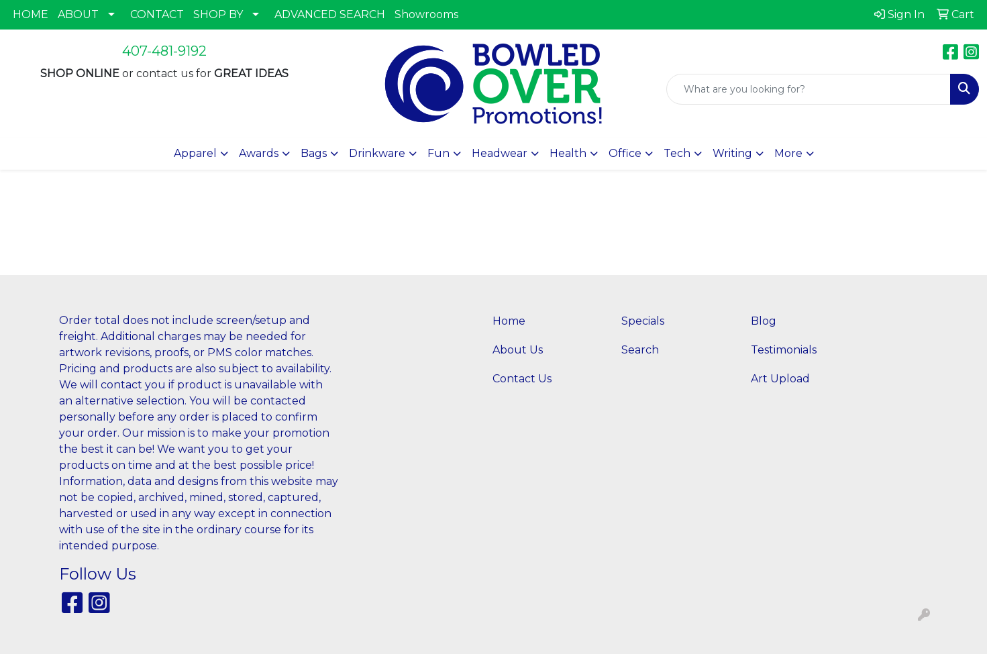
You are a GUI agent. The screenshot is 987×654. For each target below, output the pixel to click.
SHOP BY (218, 14)
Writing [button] (732, 153)
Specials (642, 321)
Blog (763, 321)
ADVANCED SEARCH (329, 14)
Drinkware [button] (377, 153)
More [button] (788, 153)
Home (508, 321)
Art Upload (780, 378)
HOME (30, 14)
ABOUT (78, 14)
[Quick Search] (808, 89)
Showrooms (426, 14)
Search (640, 349)
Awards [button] (258, 153)
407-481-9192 (164, 51)
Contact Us (522, 378)
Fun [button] (438, 153)
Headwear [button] (499, 153)
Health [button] (568, 153)
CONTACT (157, 14)
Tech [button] (677, 153)
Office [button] (625, 153)
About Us (517, 349)
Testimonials (784, 349)
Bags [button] (314, 153)
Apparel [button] (195, 153)
